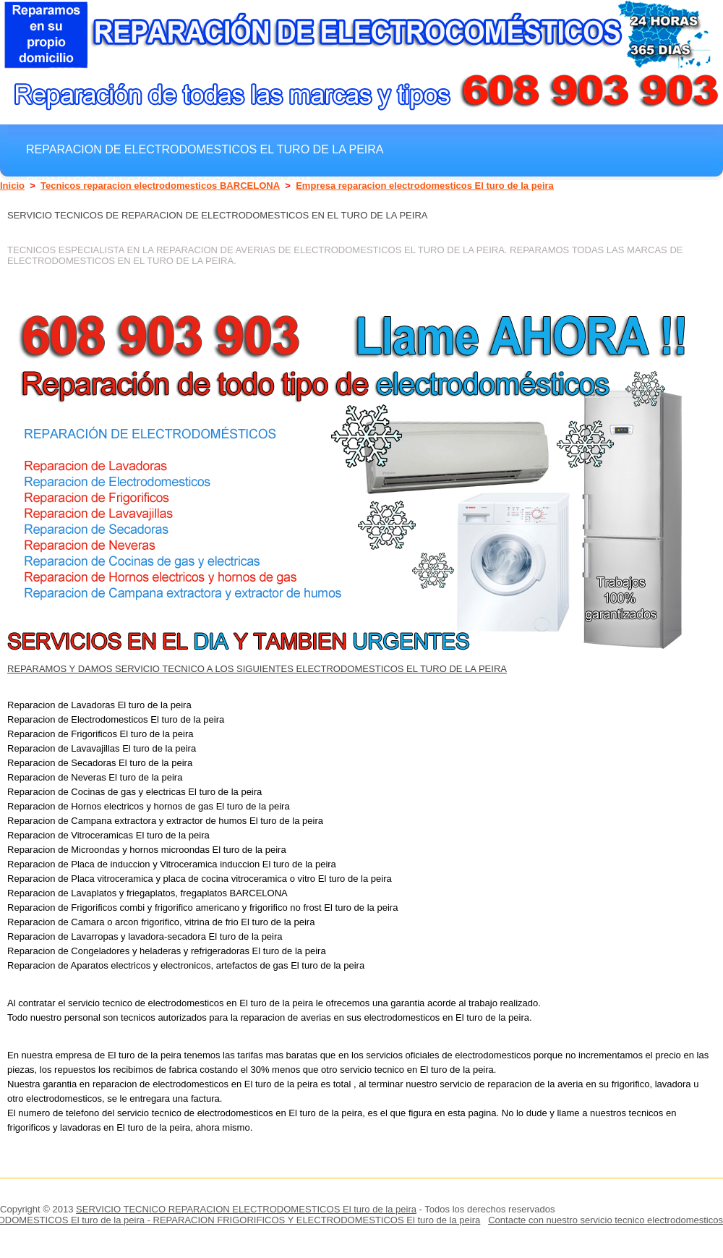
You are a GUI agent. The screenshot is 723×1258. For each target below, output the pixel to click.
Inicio (12, 185)
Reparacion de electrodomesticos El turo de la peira (205, 149)
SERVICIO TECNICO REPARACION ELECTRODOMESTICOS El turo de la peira (246, 1209)
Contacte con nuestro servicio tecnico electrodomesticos (605, 1220)
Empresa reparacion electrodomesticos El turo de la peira (425, 185)
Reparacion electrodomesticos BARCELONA (169, 180)
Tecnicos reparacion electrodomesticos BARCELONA (160, 185)
